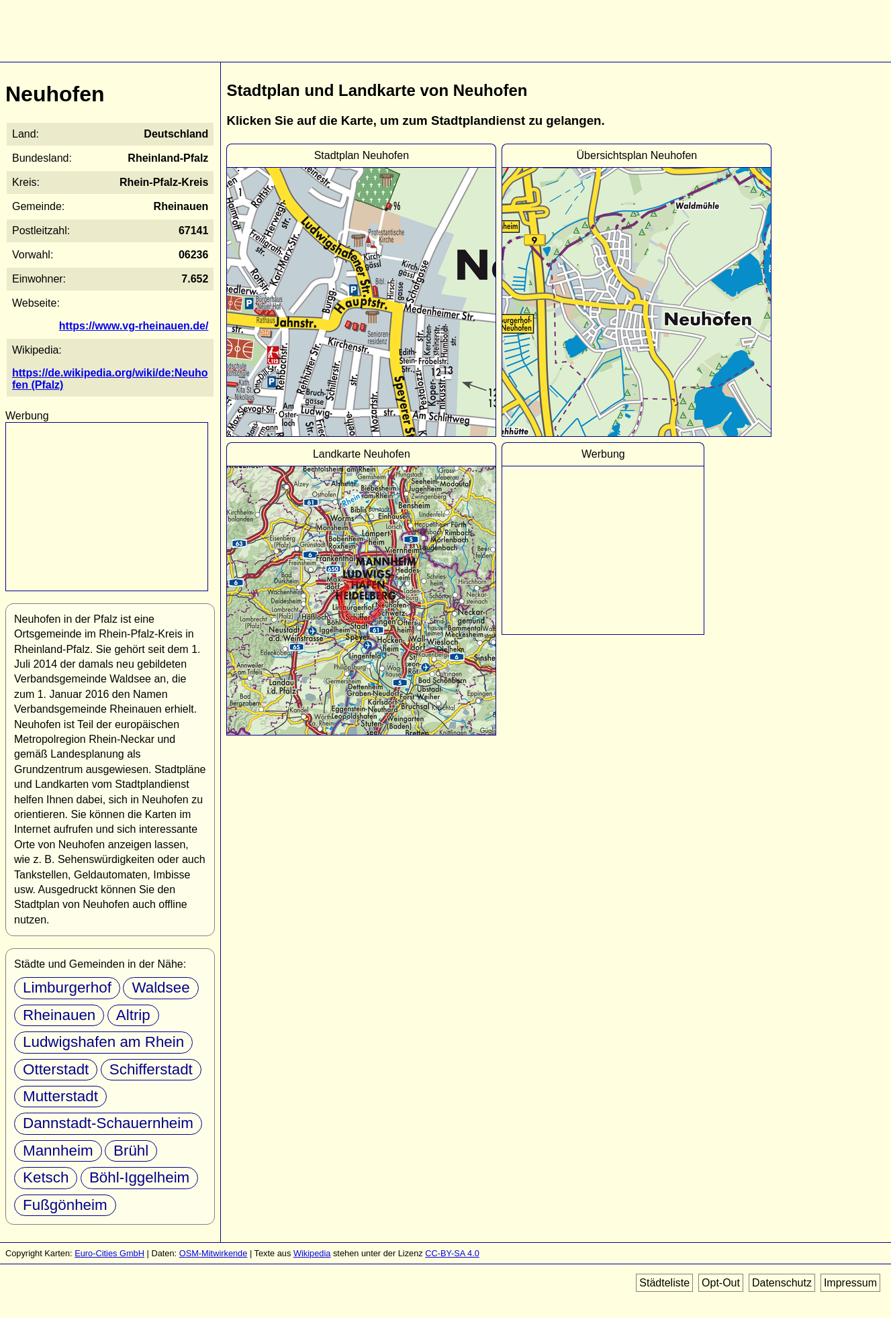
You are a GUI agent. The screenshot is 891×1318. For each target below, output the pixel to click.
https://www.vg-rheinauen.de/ (134, 326)
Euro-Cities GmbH (109, 1253)
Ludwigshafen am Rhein (103, 1041)
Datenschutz (782, 1282)
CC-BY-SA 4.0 (452, 1253)
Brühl (130, 1150)
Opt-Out (721, 1282)
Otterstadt (56, 1069)
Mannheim (58, 1150)
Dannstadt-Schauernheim (108, 1123)
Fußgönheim (65, 1205)
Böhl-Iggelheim (139, 1177)
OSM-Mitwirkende (213, 1253)
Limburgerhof (67, 987)
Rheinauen (59, 1015)
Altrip (133, 1015)
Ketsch (45, 1177)
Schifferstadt (151, 1069)
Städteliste (664, 1282)
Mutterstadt (60, 1096)
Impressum (850, 1282)
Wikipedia (311, 1253)
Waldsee (160, 987)
